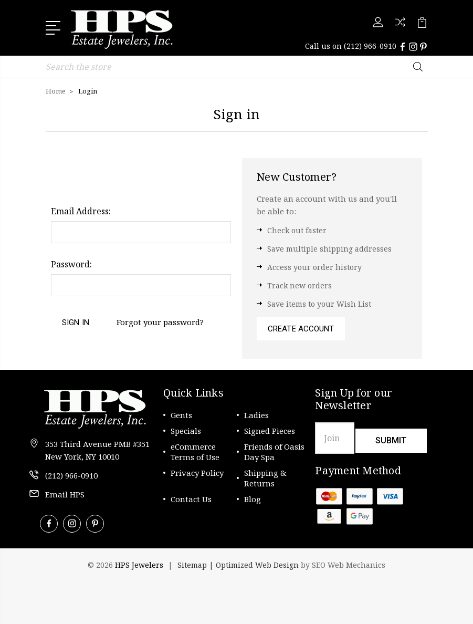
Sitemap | (196, 565)
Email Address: (81, 211)
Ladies (256, 415)
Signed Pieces (269, 430)
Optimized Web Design (257, 565)
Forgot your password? (160, 322)
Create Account (301, 329)
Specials (186, 430)
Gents (181, 415)
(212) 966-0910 (370, 46)
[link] (85, 592)
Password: (71, 264)
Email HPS (65, 494)
